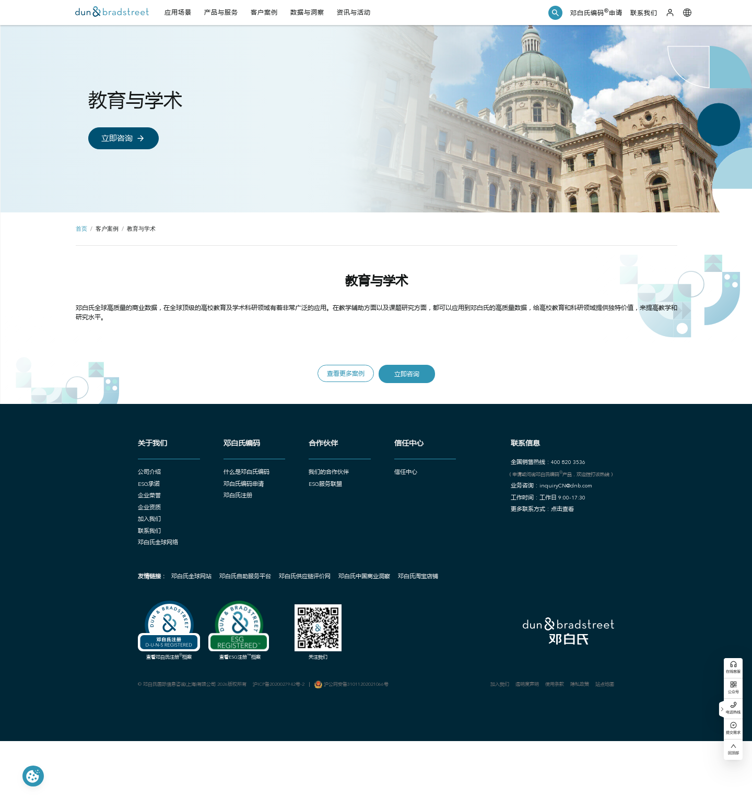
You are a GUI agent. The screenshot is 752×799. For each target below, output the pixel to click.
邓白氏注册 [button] (223, 537)
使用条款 (569, 737)
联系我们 (639, 14)
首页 (81, 247)
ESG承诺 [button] (127, 524)
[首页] (115, 13)
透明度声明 (539, 737)
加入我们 (509, 737)
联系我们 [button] (127, 576)
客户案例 (108, 247)
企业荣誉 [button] (127, 537)
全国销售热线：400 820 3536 (558, 501)
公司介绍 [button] (127, 512)
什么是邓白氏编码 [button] (232, 512)
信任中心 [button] (405, 512)
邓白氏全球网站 (170, 625)
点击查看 (572, 552)
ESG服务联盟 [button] (318, 524)
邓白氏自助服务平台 (225, 625)
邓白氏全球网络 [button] (136, 588)
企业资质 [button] (127, 550)
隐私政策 (597, 737)
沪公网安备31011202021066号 (351, 737)
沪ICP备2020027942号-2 (269, 737)
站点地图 (625, 737)
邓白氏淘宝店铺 (400, 625)
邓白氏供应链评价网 (285, 625)
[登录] (668, 13)
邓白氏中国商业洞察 (345, 625)
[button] (545, 13)
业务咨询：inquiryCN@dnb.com (563, 526)
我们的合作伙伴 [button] (321, 512)
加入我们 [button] (127, 562)
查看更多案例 (343, 405)
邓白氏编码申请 (589, 13)
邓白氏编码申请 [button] (229, 524)
